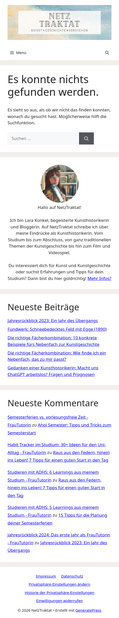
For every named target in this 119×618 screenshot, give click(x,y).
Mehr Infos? (99, 278)
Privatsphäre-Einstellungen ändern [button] (59, 584)
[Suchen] (86, 138)
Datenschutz (72, 576)
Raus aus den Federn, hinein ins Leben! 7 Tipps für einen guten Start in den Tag (56, 487)
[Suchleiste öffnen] (107, 52)
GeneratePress (88, 610)
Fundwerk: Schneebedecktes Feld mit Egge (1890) (57, 329)
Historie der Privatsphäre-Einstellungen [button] (59, 592)
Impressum (46, 576)
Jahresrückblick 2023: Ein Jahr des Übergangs (53, 320)
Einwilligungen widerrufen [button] (59, 600)
